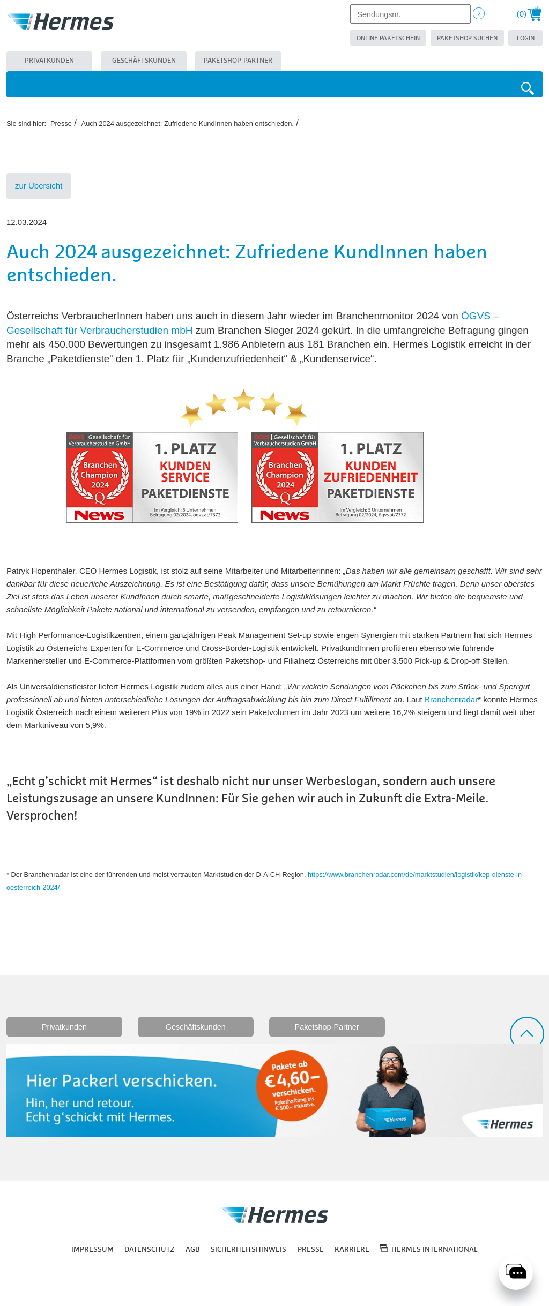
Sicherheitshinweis (248, 1250)
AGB (193, 1250)
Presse (61, 123)
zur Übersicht (38, 185)
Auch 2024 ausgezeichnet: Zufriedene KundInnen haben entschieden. (187, 123)
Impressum (92, 1250)
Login (526, 38)
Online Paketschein (388, 38)
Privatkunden (49, 60)
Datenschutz (149, 1250)
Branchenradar (451, 699)
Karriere (352, 1250)
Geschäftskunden (144, 60)
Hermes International (434, 1250)
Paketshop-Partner (238, 60)
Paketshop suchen (467, 38)
